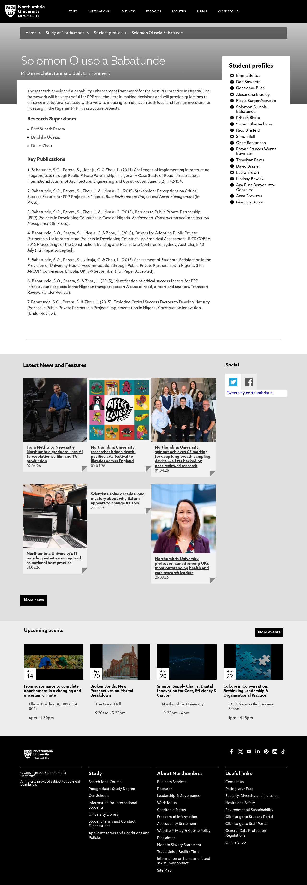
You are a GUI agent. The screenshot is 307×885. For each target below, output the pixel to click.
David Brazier (248, 167)
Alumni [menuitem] (201, 11)
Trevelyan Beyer (250, 160)
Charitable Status (171, 810)
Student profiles (108, 33)
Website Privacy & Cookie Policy (184, 831)
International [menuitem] (100, 11)
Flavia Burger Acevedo (256, 101)
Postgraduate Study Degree (112, 789)
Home (30, 33)
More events (269, 632)
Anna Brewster (249, 196)
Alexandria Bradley (253, 95)
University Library (103, 815)
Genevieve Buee (250, 88)
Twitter (233, 382)
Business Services (171, 782)
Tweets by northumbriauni (250, 393)
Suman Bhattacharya (254, 124)
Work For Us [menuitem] (228, 11)
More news (34, 600)
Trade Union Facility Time (178, 852)
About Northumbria (179, 774)
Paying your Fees (239, 789)
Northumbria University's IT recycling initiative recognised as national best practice (54, 558)
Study (95, 774)
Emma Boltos (248, 76)
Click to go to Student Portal (249, 817)
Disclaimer (166, 838)
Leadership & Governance (178, 796)
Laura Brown (247, 173)
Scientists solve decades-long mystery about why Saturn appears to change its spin (118, 498)
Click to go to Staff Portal (246, 824)
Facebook (249, 382)
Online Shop (235, 843)
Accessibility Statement (176, 824)
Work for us (167, 803)
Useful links (238, 774)
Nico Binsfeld (248, 131)
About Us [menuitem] (178, 11)
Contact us (234, 782)
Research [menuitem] (153, 11)
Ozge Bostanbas (251, 143)
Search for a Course (105, 782)
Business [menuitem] (129, 11)
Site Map (164, 871)
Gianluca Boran (249, 202)
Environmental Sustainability (249, 810)
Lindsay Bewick (249, 179)
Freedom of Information (177, 817)
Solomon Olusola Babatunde (157, 33)
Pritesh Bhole (248, 118)
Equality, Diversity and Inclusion (252, 796)
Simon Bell (245, 137)
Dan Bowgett (248, 82)
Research (164, 789)
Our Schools (99, 796)
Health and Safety (240, 803)
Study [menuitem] (73, 11)
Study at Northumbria (65, 33)
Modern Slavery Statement (179, 845)
